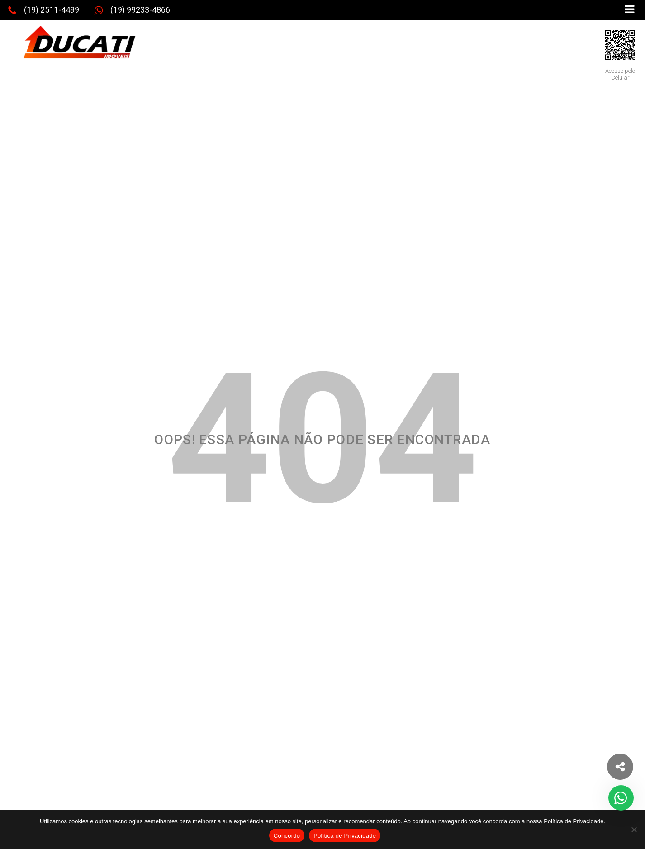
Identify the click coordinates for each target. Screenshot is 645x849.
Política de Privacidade (344, 835)
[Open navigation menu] (629, 10)
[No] (633, 829)
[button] (43, 10)
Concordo (287, 835)
